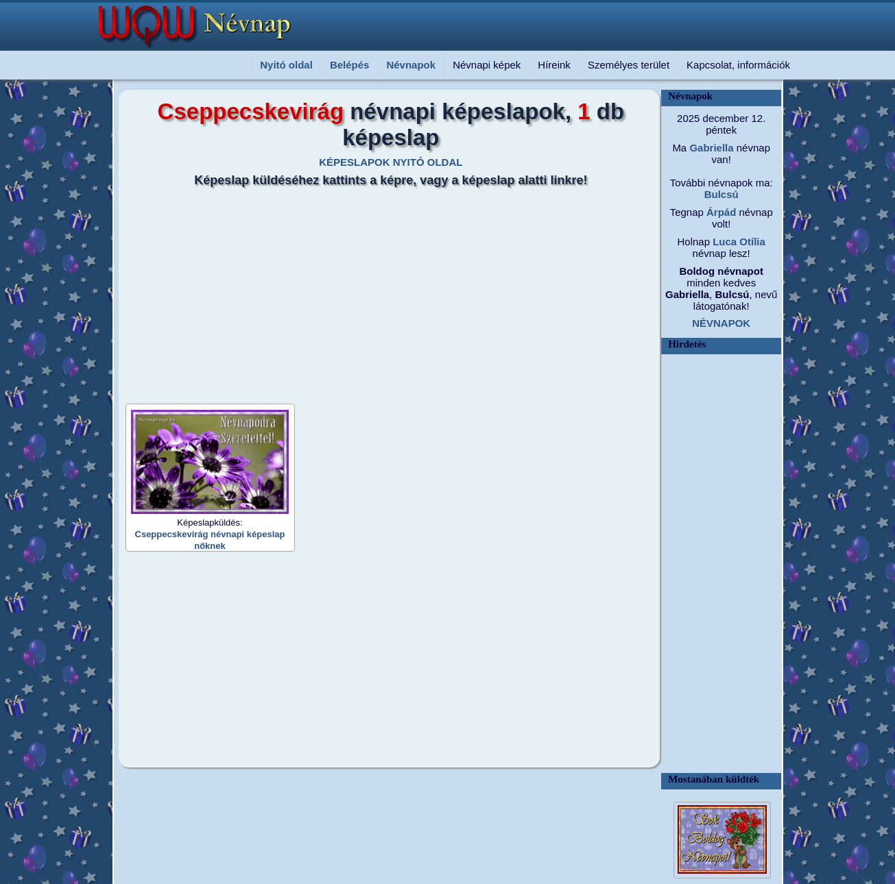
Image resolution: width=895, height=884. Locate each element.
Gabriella (710, 148)
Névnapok (410, 65)
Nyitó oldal (286, 65)
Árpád (720, 212)
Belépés (350, 65)
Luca (723, 241)
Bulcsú (721, 194)
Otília (751, 241)
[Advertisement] (383, 290)
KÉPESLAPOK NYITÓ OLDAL (390, 162)
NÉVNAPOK (721, 323)
